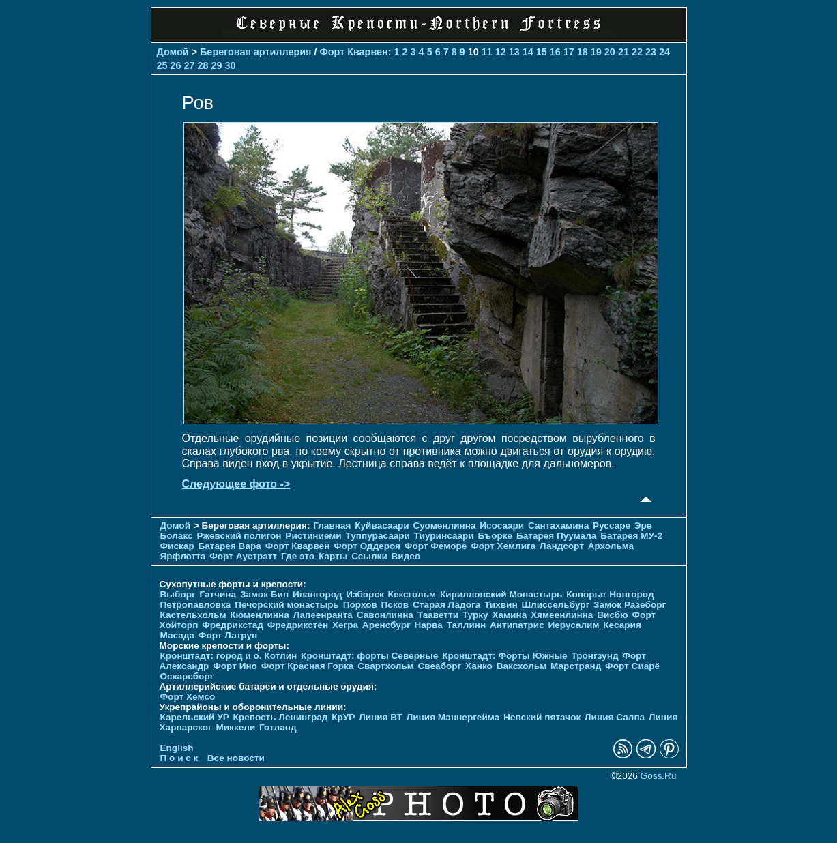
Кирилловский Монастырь (501, 594)
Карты (333, 556)
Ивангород (317, 594)
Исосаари (502, 525)
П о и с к (179, 758)
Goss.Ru (659, 776)
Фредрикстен (297, 625)
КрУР (343, 717)
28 (203, 65)
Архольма (611, 546)
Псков (395, 605)
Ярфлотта (183, 556)
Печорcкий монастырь (287, 605)
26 (176, 65)
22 (637, 51)
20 (609, 51)
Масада (177, 635)
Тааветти (437, 615)
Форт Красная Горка (307, 666)
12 (500, 51)
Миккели (235, 727)
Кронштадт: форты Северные (369, 656)
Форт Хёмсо (188, 697)
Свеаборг (440, 666)
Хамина (509, 615)
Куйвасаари (382, 525)
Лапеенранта (323, 615)
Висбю (612, 615)
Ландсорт (562, 546)
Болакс (176, 536)
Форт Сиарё (632, 666)
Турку (475, 615)
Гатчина (217, 594)
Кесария (622, 625)
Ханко (479, 666)
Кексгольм (412, 594)
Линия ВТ (380, 717)
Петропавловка (195, 605)
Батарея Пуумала (556, 536)
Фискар (177, 546)
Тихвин (501, 605)
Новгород (631, 594)
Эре (643, 525)
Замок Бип (264, 594)
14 (528, 51)
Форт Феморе (436, 546)
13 (514, 51)
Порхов (360, 605)
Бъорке (495, 536)
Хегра (345, 625)
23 (650, 51)
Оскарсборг (187, 676)
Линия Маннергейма (453, 717)
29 (216, 65)
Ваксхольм (522, 666)
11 (487, 51)
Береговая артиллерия (255, 51)
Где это (297, 556)
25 (162, 65)
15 (541, 51)
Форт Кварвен (353, 51)
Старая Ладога (446, 605)
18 (582, 51)
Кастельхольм (193, 615)
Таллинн (466, 625)
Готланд (278, 727)
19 (596, 51)
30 (230, 65)
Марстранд (575, 666)
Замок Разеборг (629, 605)
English (177, 748)
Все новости (236, 758)
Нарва (428, 625)
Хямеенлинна (562, 615)
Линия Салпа (615, 717)
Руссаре (611, 525)
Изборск (365, 594)
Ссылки (369, 556)
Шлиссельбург (555, 605)
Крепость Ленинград (280, 717)
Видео (406, 556)
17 (568, 51)
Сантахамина (558, 525)
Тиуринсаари (444, 536)
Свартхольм (385, 666)
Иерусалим (573, 625)
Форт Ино (235, 666)
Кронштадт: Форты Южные (505, 656)
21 (623, 51)
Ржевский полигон (238, 536)
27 (189, 65)
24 (664, 51)
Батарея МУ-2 (631, 536)
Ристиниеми (313, 536)
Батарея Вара (229, 546)
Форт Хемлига (503, 546)
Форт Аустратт (243, 556)
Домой (173, 51)
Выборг (178, 594)
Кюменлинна (259, 615)
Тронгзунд (594, 656)
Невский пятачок (542, 717)
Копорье (585, 594)
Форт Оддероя (367, 546)
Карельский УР (194, 717)
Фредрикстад (232, 625)
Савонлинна (385, 615)
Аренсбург (386, 625)
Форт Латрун (228, 635)
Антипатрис (517, 625)
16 (555, 51)
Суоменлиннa (444, 525)
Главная (332, 525)
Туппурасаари (377, 536)
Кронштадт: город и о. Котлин (228, 656)
